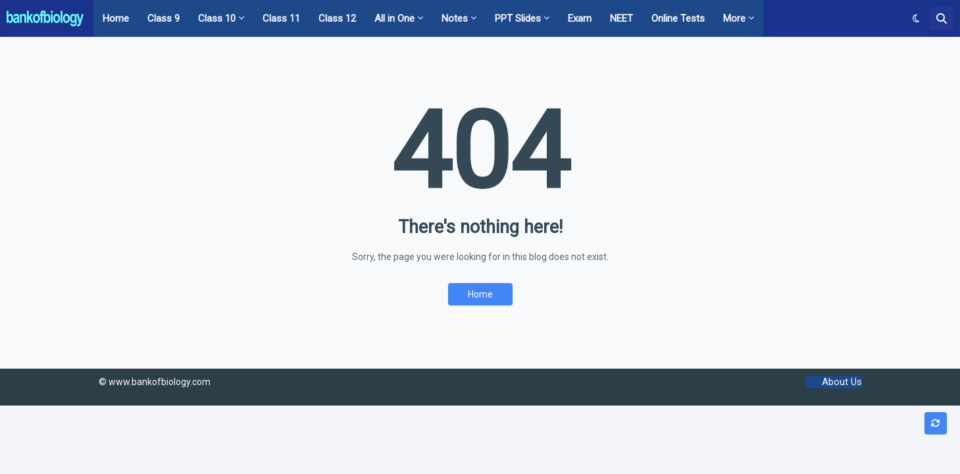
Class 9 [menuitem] (163, 18)
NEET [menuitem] (621, 18)
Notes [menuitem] (455, 18)
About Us (842, 382)
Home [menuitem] (116, 18)
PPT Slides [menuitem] (518, 18)
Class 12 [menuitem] (337, 18)
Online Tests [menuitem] (678, 18)
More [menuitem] (734, 18)
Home (480, 294)
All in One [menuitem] (394, 18)
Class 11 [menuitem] (281, 18)
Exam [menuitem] (580, 18)
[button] (916, 18)
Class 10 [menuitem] (217, 18)
